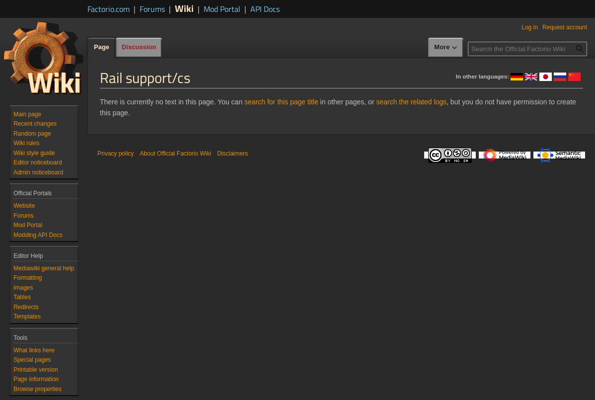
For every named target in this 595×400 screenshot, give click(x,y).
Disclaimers (232, 153)
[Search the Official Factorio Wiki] (527, 49)
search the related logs (411, 102)
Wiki (184, 8)
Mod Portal (222, 9)
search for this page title (281, 102)
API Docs (265, 9)
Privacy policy (115, 153)
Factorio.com (108, 9)
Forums (152, 9)
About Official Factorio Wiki (175, 153)
